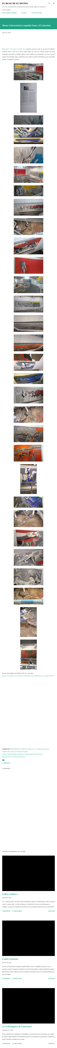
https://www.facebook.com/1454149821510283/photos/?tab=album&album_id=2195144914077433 (28, 676)
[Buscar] (49, 3)
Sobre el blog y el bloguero (9, 13)
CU (35, 749)
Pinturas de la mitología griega (13, 757)
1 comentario (17, 911)
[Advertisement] (28, 832)
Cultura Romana (10, 959)
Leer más (51, 911)
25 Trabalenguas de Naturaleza (17, 1026)
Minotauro (6, 751)
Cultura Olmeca (10, 894)
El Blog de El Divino (15, 3)
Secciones (24, 13)
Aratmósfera (15, 749)
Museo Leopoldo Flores (19, 751)
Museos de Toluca (36, 754)
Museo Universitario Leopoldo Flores (16, 49)
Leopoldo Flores (43, 749)
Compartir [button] (6, 763)
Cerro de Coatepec (27, 749)
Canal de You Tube (37, 13)
